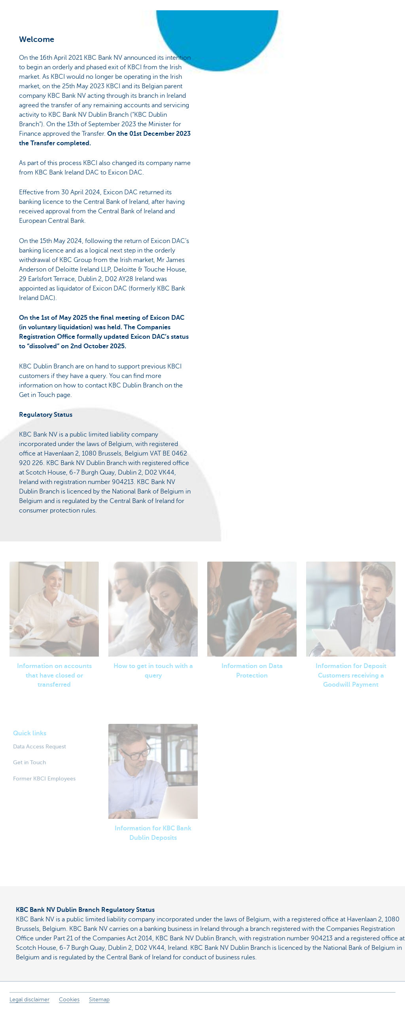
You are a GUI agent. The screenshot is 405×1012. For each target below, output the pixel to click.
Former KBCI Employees (44, 778)
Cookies (69, 1000)
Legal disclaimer (29, 1000)
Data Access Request (39, 746)
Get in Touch (29, 762)
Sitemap (99, 1000)
